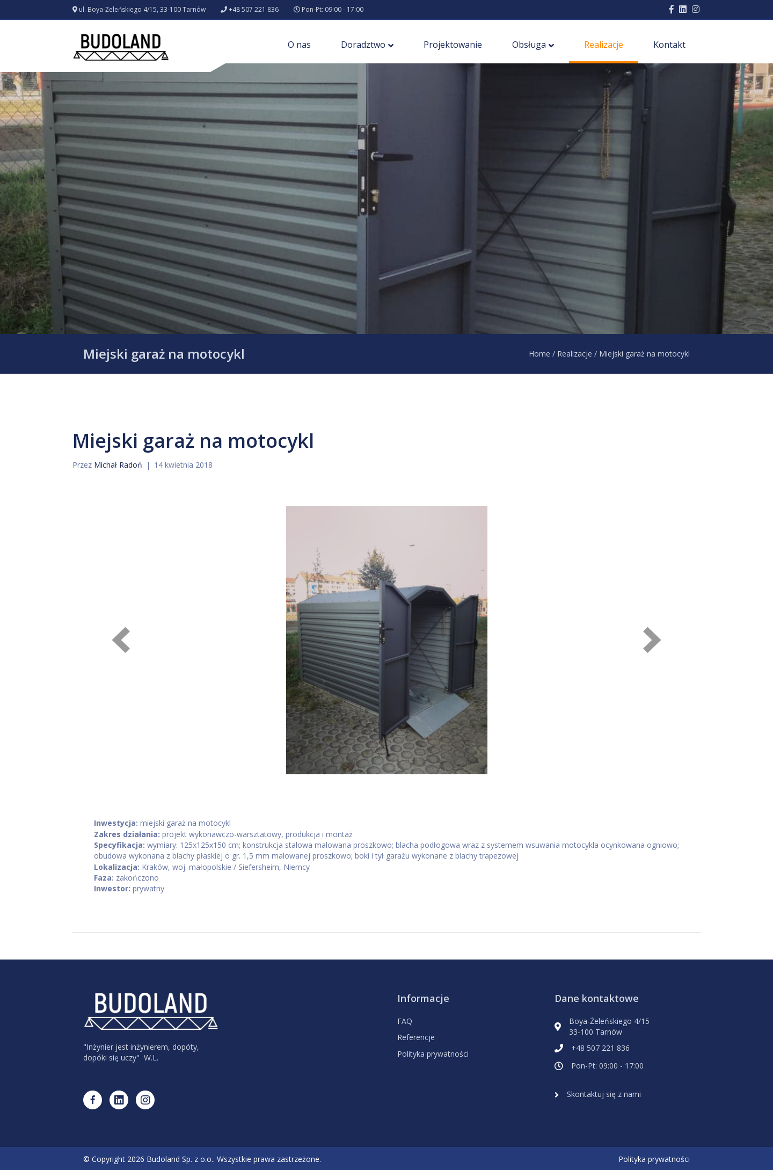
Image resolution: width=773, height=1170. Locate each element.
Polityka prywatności (433, 1054)
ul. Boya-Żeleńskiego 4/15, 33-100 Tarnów (142, 9)
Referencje (416, 1037)
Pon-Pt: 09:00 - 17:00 (332, 9)
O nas (299, 44)
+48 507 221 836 (254, 9)
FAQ (404, 1021)
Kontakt (669, 44)
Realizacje (603, 44)
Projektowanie (453, 44)
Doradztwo (363, 44)
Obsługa (529, 44)
